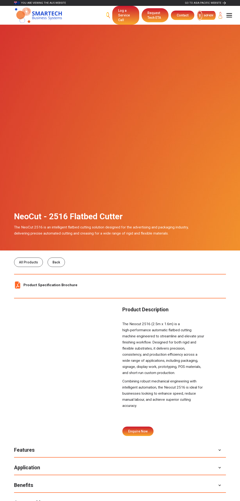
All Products (28, 262)
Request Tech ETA (154, 15)
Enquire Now (138, 431)
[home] (38, 15)
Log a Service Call (124, 15)
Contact (182, 15)
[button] (229, 15)
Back (56, 262)
